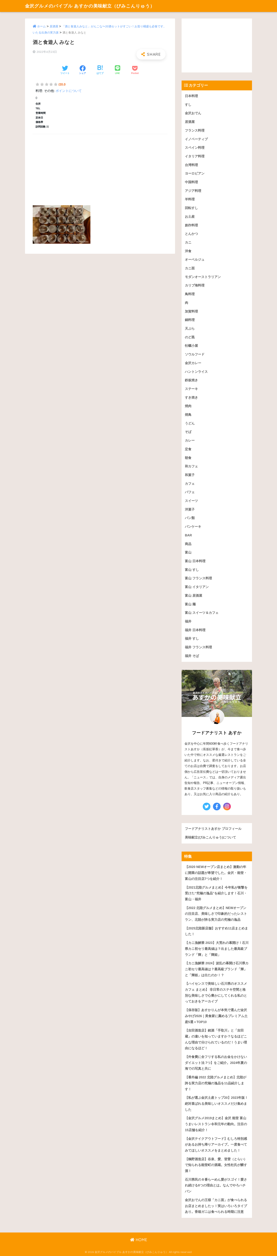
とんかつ (191, 234)
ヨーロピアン (194, 173)
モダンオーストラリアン (203, 277)
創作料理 (191, 225)
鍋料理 (190, 320)
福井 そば (192, 656)
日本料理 (191, 96)
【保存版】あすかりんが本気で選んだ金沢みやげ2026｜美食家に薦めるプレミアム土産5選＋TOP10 (216, 1016)
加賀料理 (191, 311)
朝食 (188, 458)
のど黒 (190, 337)
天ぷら (190, 328)
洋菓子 (190, 509)
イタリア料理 (194, 156)
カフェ (190, 484)
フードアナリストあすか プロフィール (213, 829)
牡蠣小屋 (191, 346)
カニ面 (190, 268)
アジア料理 (193, 191)
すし (188, 105)
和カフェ (191, 466)
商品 (188, 544)
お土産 (190, 216)
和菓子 (190, 475)
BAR (188, 535)
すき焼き (191, 397)
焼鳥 (188, 415)
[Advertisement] (100, 165)
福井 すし (192, 638)
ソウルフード (194, 354)
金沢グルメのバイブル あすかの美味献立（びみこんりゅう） (90, 6)
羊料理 (190, 199)
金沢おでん (193, 113)
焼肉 (188, 406)
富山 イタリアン (197, 587)
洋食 (188, 251)
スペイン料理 (194, 148)
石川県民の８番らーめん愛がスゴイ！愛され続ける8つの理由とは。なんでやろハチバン (216, 1185)
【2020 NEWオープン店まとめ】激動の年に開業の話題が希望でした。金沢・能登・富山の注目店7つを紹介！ (216, 872)
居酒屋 (54, 26)
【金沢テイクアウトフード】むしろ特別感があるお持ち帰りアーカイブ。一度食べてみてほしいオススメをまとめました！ (216, 1144)
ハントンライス (196, 372)
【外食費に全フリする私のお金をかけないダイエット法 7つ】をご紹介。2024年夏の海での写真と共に (216, 1062)
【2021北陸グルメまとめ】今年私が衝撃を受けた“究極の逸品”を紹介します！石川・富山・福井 (216, 893)
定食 (188, 449)
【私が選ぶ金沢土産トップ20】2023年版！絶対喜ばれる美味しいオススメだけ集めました (216, 1103)
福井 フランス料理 (198, 647)
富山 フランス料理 (198, 578)
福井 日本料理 (195, 630)
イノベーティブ (196, 139)
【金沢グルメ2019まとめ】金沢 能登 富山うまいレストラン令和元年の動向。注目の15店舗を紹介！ (216, 1124)
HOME (138, 1239)
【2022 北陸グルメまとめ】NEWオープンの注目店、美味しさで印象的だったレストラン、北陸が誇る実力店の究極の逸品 (216, 914)
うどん (190, 423)
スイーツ (191, 501)
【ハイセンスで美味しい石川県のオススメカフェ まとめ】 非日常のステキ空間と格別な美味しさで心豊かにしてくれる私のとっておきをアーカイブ (216, 992)
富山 (188, 552)
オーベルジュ (194, 259)
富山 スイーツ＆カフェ (202, 613)
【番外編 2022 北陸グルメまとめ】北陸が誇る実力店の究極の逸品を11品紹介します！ (215, 1083)
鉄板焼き (191, 380)
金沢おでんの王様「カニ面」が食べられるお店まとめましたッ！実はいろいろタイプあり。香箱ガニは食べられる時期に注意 (216, 1206)
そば (188, 432)
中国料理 (191, 182)
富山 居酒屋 (193, 595)
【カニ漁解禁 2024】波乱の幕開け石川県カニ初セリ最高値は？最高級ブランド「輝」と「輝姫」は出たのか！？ (217, 969)
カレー (190, 440)
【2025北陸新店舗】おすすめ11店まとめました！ (216, 931)
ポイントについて (69, 91)
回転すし (191, 208)
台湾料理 (191, 165)
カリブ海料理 (194, 285)
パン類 (190, 518)
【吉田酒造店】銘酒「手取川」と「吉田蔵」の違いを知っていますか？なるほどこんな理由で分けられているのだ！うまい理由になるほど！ (216, 1039)
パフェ (190, 492)
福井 (188, 621)
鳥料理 (190, 294)
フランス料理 (194, 130)
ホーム (41, 26)
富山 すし (192, 570)
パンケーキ (193, 526)
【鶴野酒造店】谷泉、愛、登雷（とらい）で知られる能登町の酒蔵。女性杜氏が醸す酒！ (216, 1165)
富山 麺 (190, 604)
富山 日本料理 (195, 561)
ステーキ (191, 389)
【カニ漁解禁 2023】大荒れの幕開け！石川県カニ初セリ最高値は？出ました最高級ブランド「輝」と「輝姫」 (217, 948)
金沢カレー (193, 363)
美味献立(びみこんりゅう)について (210, 837)
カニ (188, 242)
